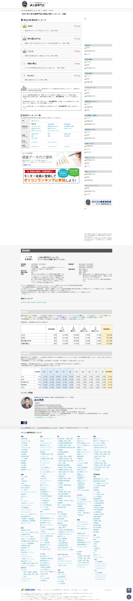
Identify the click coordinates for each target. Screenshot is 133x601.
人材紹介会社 (81, 484)
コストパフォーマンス (53, 130)
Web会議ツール (81, 504)
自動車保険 (24, 438)
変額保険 (96, 529)
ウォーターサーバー (46, 438)
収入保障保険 (98, 510)
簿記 (64, 527)
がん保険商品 (97, 512)
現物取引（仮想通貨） (28, 518)
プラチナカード (100, 568)
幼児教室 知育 (62, 507)
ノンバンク (30, 503)
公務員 (61, 534)
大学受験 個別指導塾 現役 (65, 443)
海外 (46, 574)
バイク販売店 (44, 503)
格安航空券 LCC (44, 565)
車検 (41, 511)
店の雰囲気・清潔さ (69, 126)
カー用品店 (61, 581)
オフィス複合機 (44, 542)
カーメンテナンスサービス (48, 514)
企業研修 (79, 506)
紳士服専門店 (61, 577)
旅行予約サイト (44, 556)
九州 (36, 541)
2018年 (28, 302)
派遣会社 (79, 465)
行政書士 (61, 532)
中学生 (66, 500)
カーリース (43, 487)
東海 (32, 136)
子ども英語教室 (62, 514)
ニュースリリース (46, 590)
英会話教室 (61, 518)
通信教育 (60, 498)
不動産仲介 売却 (25, 530)
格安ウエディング (82, 538)
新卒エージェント (82, 481)
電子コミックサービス (46, 525)
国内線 (43, 567)
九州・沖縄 (34, 138)
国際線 (48, 567)
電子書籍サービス (45, 522)
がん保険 (23, 465)
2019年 (23, 302)
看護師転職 (80, 456)
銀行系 (24, 503)
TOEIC (61, 529)
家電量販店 (61, 572)
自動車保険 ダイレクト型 (100, 479)
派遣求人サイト (81, 469)
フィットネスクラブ (63, 556)
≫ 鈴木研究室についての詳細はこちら (45, 417)
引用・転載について (76, 590)
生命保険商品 (97, 505)
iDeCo (95, 546)
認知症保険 (96, 518)
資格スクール (61, 536)
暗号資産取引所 (25, 516)
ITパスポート (68, 534)
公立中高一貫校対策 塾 (64, 485)
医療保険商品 (97, 498)
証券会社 (24, 481)
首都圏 (24, 541)
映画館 (79, 554)
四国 (96, 456)
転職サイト (80, 447)
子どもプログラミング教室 (65, 549)
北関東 (30, 572)
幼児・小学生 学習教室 (64, 505)
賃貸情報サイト (25, 548)
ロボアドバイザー (26, 523)
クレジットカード (26, 505)
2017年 (33, 302)
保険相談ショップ (26, 469)
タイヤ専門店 (61, 583)
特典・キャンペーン (36, 130)
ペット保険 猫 (97, 496)
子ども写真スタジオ (46, 520)
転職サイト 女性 (82, 449)
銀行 (23, 483)
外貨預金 (23, 494)
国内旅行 (44, 558)
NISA (22, 479)
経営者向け (81, 508)
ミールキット (44, 456)
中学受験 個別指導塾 (64, 480)
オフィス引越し (44, 538)
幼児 (60, 516)
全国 (87, 562)
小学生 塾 (60, 489)
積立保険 (96, 532)
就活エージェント (82, 438)
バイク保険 (24, 445)
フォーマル (67, 146)
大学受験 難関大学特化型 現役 (66, 447)
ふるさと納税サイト (46, 467)
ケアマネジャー (69, 532)
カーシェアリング (45, 480)
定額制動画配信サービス (47, 518)
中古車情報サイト (45, 491)
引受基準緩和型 (99, 503)
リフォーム (24, 554)
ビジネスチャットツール (84, 502)
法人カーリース (81, 497)
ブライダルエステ (82, 522)
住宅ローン (24, 496)
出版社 (43, 531)
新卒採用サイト (81, 478)
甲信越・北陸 (67, 133)
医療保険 (23, 463)
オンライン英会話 (63, 521)
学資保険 (23, 467)
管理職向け (81, 510)
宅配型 (43, 476)
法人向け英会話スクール (65, 547)
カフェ (42, 516)
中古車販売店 (44, 494)
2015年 (44, 302)
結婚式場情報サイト (83, 544)
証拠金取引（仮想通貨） (29, 521)
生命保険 (23, 461)
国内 (42, 574)
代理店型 (24, 443)
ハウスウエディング (83, 535)
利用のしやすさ (52, 128)
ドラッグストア (62, 574)
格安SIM (97, 447)
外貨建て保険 (97, 521)
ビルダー (24, 570)
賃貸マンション (25, 550)
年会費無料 (25, 507)
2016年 (39, 302)
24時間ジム (61, 559)
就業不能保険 (97, 516)
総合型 (43, 527)
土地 (36, 532)
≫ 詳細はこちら (25, 294)
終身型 (97, 501)
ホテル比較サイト (45, 563)
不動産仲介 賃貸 (25, 545)
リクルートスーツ (52, 146)
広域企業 (97, 458)
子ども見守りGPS (45, 549)
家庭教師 (60, 503)
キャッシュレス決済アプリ (29, 514)
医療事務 (64, 525)
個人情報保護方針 (57, 590)
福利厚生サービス (45, 545)
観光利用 (44, 580)
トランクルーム (44, 469)
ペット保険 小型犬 (98, 494)
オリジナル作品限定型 (47, 529)
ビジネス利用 (45, 578)
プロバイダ (96, 449)
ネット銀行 (24, 490)
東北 (25, 572)
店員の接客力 (67, 124)
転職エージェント (82, 454)
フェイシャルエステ (83, 524)
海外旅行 (50, 558)
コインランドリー (45, 449)
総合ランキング (35, 120)
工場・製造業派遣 (82, 467)
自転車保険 (24, 452)
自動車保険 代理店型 (99, 481)
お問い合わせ (66, 590)
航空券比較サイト (45, 560)
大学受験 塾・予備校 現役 (65, 438)
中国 (109, 454)
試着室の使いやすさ (53, 126)
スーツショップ (62, 579)
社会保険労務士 (68, 529)
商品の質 (87, 45)
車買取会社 (43, 489)
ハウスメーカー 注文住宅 (28, 565)
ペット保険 (24, 458)
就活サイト (80, 441)
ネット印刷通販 (81, 499)
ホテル (42, 576)
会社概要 (39, 590)
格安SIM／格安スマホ (99, 445)
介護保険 (96, 523)
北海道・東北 (34, 133)
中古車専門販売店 (46, 496)
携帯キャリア (97, 438)
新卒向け (81, 515)
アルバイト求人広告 (83, 490)
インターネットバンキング (29, 492)
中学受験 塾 (61, 476)
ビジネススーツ (35, 146)
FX (22, 498)
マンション (25, 532)
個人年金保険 (97, 527)
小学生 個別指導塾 (63, 494)
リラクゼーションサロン (65, 561)
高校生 (61, 500)
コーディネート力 (35, 126)
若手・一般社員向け (84, 513)
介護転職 (79, 458)
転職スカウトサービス (83, 452)
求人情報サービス (82, 472)
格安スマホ (104, 447)
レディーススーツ (52, 142)
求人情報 (85, 590)
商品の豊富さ (51, 124)
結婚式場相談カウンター (84, 542)
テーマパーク (81, 567)
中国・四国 (67, 136)
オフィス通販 (44, 540)
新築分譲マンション (27, 561)
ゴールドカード (26, 512)
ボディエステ (81, 526)
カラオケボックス (82, 565)
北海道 (61, 456)
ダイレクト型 (26, 441)
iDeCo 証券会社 (25, 487)
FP (59, 525)
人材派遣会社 (81, 487)
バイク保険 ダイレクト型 (100, 483)
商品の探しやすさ (35, 128)
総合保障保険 (97, 525)
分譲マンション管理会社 (28, 539)
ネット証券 (24, 476)
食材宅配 (42, 452)
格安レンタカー (44, 485)
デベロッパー (26, 581)
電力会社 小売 (44, 547)
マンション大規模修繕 (27, 543)
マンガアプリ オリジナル (47, 533)
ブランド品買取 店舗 (46, 536)
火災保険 (23, 454)
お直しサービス (68, 128)
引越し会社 (43, 478)
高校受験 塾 (61, 454)
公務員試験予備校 (63, 545)
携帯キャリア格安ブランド (101, 441)
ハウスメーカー (26, 578)
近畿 (49, 136)
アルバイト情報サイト (83, 445)
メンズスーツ (34, 142)
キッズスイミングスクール (65, 563)
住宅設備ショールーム (27, 552)
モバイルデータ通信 (99, 443)
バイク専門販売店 (46, 505)
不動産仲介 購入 (25, 534)
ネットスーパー (44, 461)
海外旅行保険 (25, 456)
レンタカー (43, 483)
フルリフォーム (26, 556)
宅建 (60, 527)
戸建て (32, 532)
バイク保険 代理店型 (99, 485)
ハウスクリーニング (46, 447)
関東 (49, 133)
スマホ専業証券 (25, 485)
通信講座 (60, 523)
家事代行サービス (45, 445)
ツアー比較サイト (45, 569)
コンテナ (44, 474)
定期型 (102, 501)
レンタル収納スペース (47, 472)
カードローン (25, 501)
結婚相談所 (80, 540)
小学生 (71, 500)
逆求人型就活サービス (83, 443)
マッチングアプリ (82, 546)
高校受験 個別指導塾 (64, 465)
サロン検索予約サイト (83, 528)
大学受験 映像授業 (63, 452)
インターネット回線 (99, 461)
